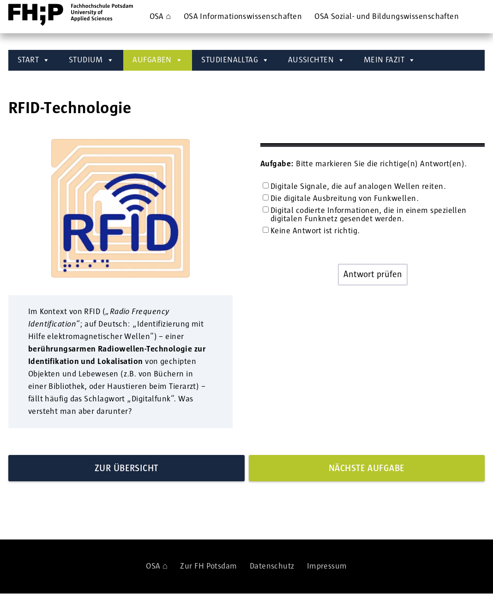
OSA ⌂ (160, 16)
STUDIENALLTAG (235, 60)
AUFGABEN (157, 60)
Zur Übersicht (126, 468)
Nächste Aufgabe (367, 468)
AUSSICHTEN (316, 60)
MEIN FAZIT (390, 60)
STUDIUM (91, 60)
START (34, 60)
